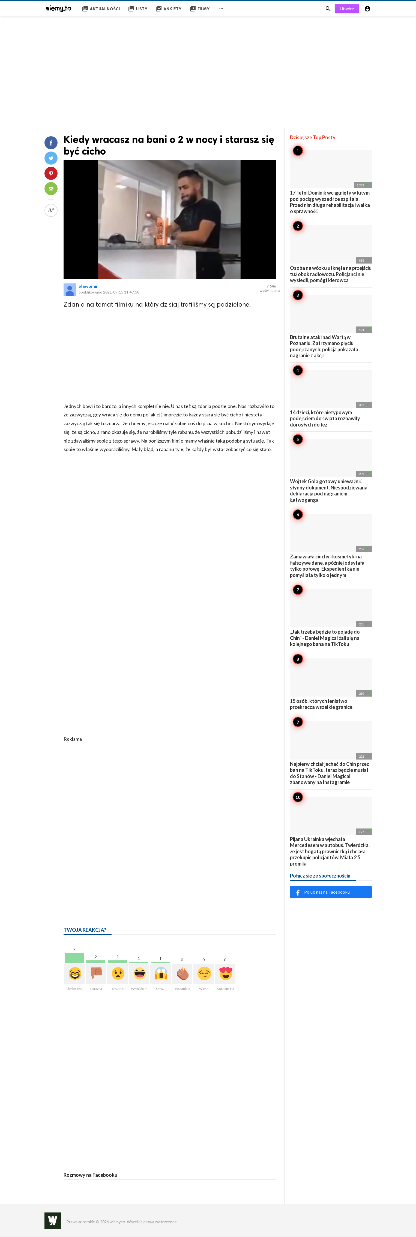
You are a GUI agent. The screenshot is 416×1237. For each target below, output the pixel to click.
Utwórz (347, 8)
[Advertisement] (208, 65)
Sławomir (88, 286)
